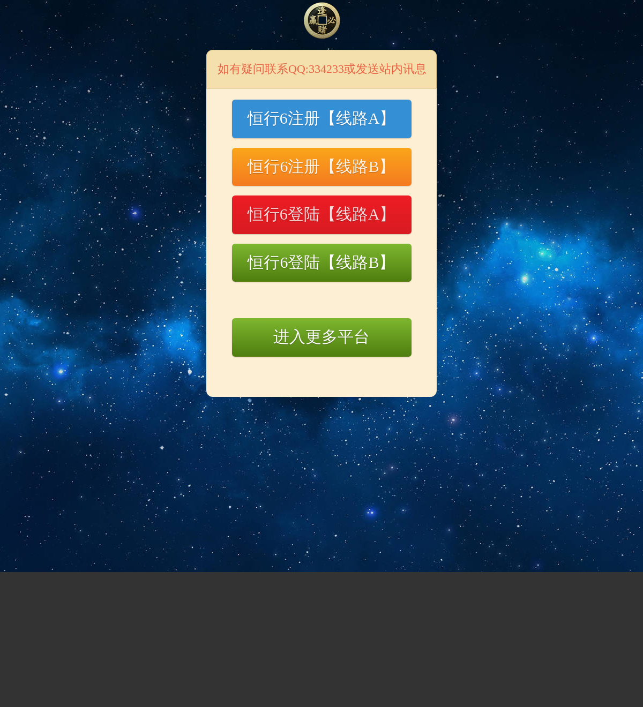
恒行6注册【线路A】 (322, 118)
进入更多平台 (321, 336)
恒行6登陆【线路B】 (321, 262)
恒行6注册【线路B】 (321, 166)
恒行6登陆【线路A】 (322, 214)
